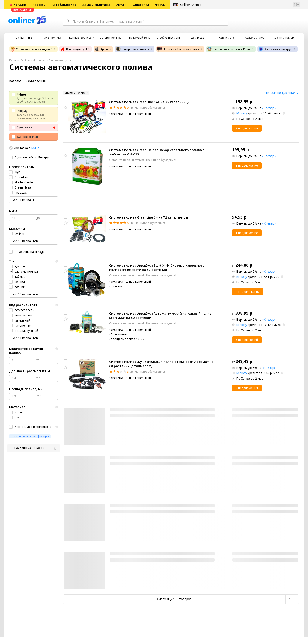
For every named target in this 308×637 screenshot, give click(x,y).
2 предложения (247, 128)
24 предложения (248, 292)
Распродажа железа (132, 49)
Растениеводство (61, 60)
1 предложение (247, 165)
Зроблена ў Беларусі (275, 49)
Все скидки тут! (73, 49)
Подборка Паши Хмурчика (178, 49)
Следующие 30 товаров (174, 599)
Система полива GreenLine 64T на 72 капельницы (149, 102)
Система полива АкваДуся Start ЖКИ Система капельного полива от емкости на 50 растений (157, 267)
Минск (35, 148)
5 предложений (247, 340)
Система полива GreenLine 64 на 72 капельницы (148, 217)
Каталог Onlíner (19, 60)
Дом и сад (39, 60)
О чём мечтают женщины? (31, 49)
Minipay (241, 113)
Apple (101, 49)
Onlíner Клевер (190, 5)
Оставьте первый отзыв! (126, 160)
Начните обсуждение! (149, 107)
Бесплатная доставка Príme (229, 49)
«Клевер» (269, 108)
